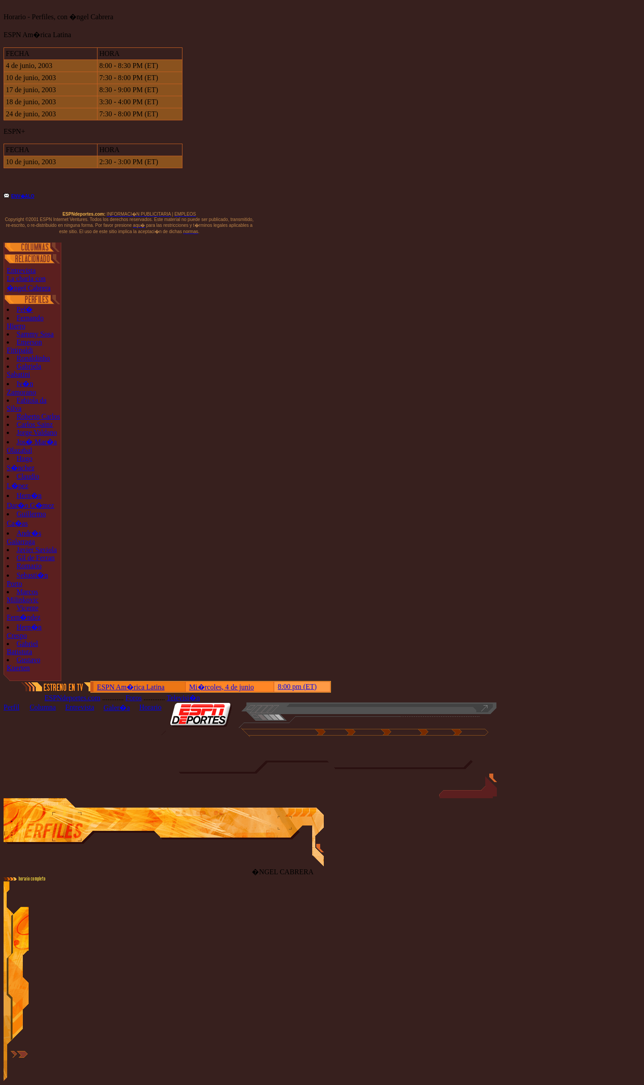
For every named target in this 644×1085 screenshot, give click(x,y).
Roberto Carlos (38, 416)
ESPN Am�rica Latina (131, 687)
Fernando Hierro (25, 322)
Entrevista (21, 270)
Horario (150, 707)
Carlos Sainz (35, 424)
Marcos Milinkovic (22, 596)
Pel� (25, 309)
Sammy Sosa (35, 334)
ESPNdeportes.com (73, 698)
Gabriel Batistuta (22, 647)
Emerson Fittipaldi (24, 346)
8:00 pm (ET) (297, 686)
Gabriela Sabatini (24, 370)
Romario (29, 566)
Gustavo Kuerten (23, 664)
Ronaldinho (33, 358)
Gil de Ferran (36, 558)
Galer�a (117, 707)
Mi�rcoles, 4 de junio (221, 687)
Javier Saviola (37, 549)
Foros (133, 698)
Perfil (12, 707)
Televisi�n (183, 698)
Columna (43, 707)
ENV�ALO (22, 196)
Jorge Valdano (37, 432)
